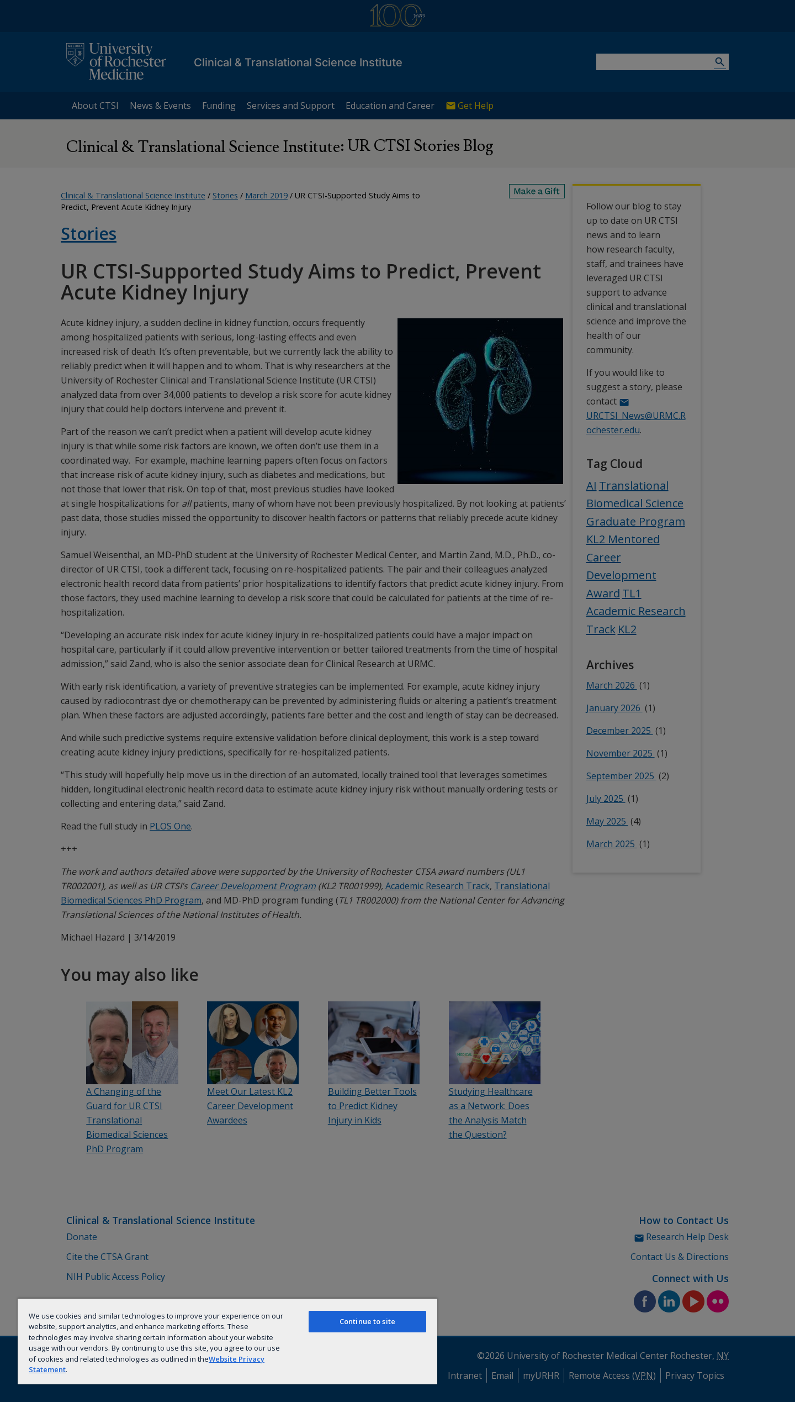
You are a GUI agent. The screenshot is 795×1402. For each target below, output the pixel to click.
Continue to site (367, 1321)
